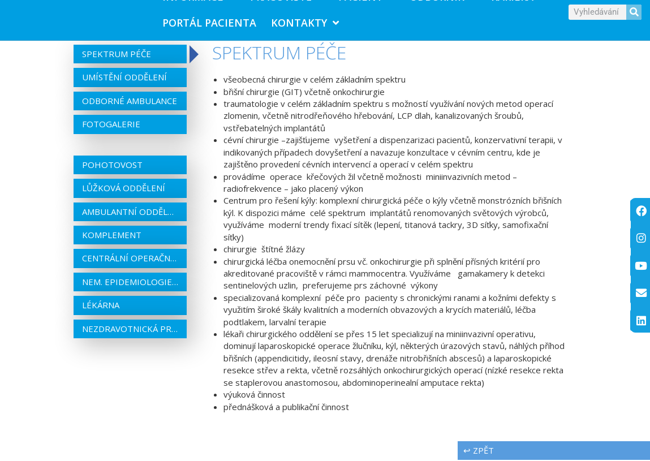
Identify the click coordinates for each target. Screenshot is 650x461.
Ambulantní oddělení (130, 212)
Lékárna (100, 306)
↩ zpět (478, 451)
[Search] (634, 12)
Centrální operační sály (130, 259)
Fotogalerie (111, 125)
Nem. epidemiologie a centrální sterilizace (130, 282)
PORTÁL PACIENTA (209, 23)
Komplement (111, 236)
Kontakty (305, 23)
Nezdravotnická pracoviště (130, 329)
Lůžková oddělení (123, 189)
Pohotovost (112, 165)
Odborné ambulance (129, 101)
